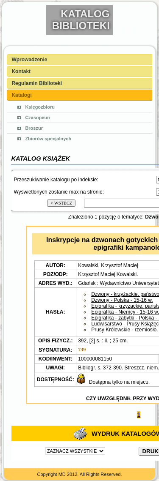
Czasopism (37, 117)
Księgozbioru (40, 106)
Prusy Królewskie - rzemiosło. (124, 330)
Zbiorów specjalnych (48, 138)
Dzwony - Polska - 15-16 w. (122, 300)
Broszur (34, 128)
